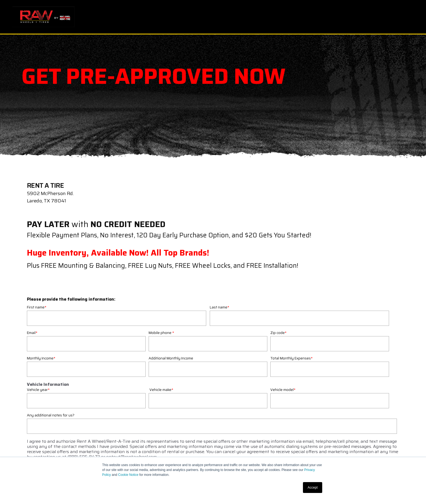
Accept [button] (313, 487)
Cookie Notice (128, 475)
